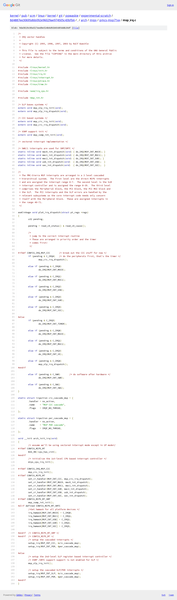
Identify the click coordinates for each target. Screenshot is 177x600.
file (75, 27)
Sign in (170, 5)
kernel (14, 15)
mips (93, 20)
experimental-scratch (96, 15)
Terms (37, 594)
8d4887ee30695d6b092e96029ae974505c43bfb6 (42, 20)
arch (84, 20)
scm (32, 15)
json (171, 594)
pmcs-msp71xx (109, 20)
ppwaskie (71, 15)
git (61, 15)
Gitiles (19, 594)
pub (24, 15)
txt (163, 594)
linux (41, 15)
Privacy (28, 594)
